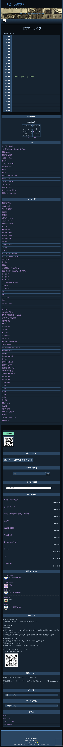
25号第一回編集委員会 (11, 500)
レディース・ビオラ (8, 164)
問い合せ (4, 329)
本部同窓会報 (6, 230)
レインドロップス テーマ (23, 744)
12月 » (34, 137)
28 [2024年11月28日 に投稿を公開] (34, 135)
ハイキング (5, 306)
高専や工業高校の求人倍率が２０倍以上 (16, 514)
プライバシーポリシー (9, 417)
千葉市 (4, 172)
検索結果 (4, 415)
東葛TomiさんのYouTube (9, 193)
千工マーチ (5, 265)
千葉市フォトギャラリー (9, 175)
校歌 (3, 291)
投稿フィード (7, 718)
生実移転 (4, 353)
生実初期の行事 (7, 365)
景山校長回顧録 (7, 235)
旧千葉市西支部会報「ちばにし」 (12, 315)
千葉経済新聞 (6, 178)
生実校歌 (4, 262)
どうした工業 (8, 575)
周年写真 (4, 400)
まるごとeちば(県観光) (9, 190)
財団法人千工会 (7, 158)
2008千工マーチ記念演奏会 (10, 268)
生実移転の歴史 (7, 233)
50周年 (4, 391)
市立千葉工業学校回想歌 (9, 253)
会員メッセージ (7, 221)
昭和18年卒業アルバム (9, 374)
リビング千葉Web (7, 181)
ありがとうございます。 (11, 542)
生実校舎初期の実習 (8, 368)
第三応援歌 (5, 280)
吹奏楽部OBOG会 (7, 167)
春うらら (7, 549)
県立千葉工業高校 (7, 146)
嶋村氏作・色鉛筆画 (8, 412)
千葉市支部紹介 (7, 203)
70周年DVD (5, 285)
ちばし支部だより (7, 218)
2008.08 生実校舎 (7, 371)
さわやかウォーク (9, 507)
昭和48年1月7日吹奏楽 (9, 318)
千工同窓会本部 (7, 155)
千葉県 (4, 169)
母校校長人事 (8, 535)
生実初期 (4, 359)
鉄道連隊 (4, 241)
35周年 (4, 385)
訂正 (5, 556)
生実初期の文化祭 (7, 362)
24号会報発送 (8, 563)
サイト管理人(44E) (15, 577)
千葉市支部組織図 (7, 224)
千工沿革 (4, 226)
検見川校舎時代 (7, 238)
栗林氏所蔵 (5, 338)
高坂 (10, 585)
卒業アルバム (6, 403)
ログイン (6, 716)
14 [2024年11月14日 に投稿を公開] (34, 132)
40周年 (4, 388)
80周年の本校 (6, 382)
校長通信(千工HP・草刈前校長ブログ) (14, 149)
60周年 (4, 397)
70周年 (4, 394)
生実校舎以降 (6, 379)
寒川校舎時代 (6, 336)
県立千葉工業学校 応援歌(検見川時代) (14, 271)
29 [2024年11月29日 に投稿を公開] (36, 135)
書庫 (3, 300)
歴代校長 (4, 406)
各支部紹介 (5, 212)
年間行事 (4, 215)
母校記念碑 (5, 420)
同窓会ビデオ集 (7, 303)
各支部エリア (6, 327)
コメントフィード (8, 721)
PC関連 (4, 324)
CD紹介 (4, 250)
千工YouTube (6, 152)
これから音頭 (6, 288)
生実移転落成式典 (7, 356)
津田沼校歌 (5, 259)
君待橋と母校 (6, 321)
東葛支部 (4, 161)
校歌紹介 (4, 247)
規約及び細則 (6, 206)
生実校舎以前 (6, 377)
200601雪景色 (6, 344)
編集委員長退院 (9, 528)
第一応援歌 (5, 274)
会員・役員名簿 (7, 209)
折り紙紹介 (5, 309)
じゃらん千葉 (6, 184)
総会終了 (7, 521)
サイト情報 (5, 297)
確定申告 (7, 590)
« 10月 (29, 137)
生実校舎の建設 (7, 350)
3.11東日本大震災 (7, 312)
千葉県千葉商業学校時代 (9, 341)
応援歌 (4, 294)
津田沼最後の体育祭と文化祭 (11, 347)
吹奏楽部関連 (6, 409)
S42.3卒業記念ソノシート (10, 282)
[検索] (28, 488)
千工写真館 (5, 332)
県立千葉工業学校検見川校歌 (11, 256)
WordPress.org (7, 724)
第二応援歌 (5, 277)
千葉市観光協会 (7, 187)
